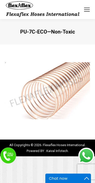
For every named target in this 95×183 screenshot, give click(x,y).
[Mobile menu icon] (87, 10)
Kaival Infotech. (57, 151)
